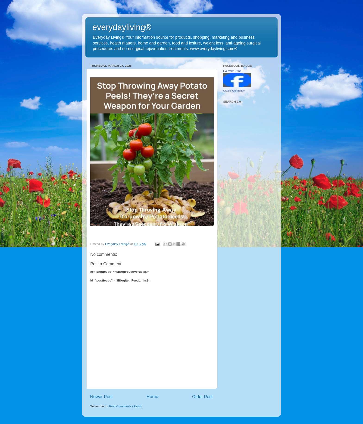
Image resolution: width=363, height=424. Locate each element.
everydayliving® (121, 27)
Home (152, 396)
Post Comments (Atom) (125, 406)
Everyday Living (232, 71)
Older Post (202, 396)
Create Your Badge (234, 90)
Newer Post (101, 396)
